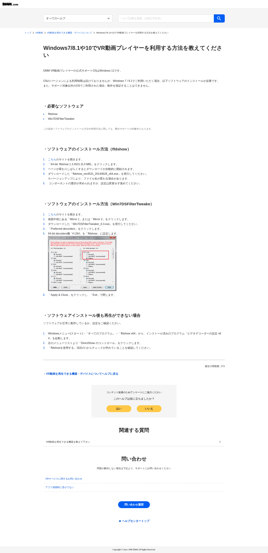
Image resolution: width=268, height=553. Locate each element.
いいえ (149, 408)
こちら (52, 159)
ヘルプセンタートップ (135, 521)
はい (119, 408)
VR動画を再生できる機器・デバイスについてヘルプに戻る (80, 373)
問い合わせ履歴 (134, 504)
